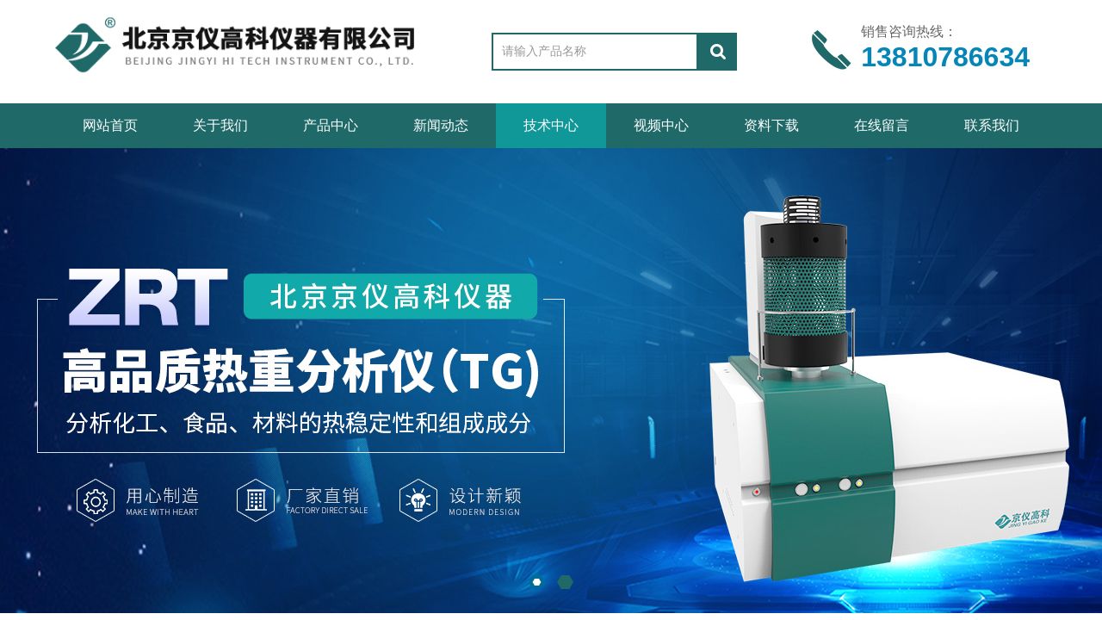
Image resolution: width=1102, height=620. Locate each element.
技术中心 (551, 125)
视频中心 (661, 125)
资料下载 (771, 125)
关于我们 (220, 125)
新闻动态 (440, 125)
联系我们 (991, 125)
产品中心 (330, 125)
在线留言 (881, 125)
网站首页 (110, 125)
